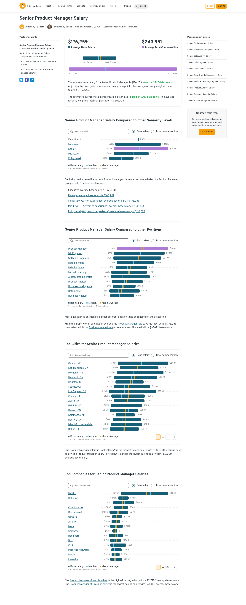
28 (167, 567)
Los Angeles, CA (77, 391)
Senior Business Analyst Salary (201, 43)
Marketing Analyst (78, 272)
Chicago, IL (74, 396)
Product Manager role (130, 323)
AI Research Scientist (80, 277)
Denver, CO (74, 410)
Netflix (72, 493)
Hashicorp (74, 536)
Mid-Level (73, 153)
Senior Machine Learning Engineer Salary (206, 81)
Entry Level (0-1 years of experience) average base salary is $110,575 (106, 211)
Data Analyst (75, 291)
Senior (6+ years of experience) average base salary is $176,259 (103, 201)
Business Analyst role (101, 327)
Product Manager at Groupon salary (90, 584)
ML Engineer (75, 253)
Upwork (72, 517)
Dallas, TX (73, 429)
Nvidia (71, 554)
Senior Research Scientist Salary (202, 94)
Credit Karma (75, 507)
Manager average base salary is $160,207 (91, 195)
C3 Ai (71, 545)
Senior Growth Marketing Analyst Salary (205, 75)
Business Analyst (77, 296)
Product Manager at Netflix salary (88, 580)
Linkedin (73, 559)
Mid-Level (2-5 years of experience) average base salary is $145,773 (106, 206)
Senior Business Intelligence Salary (203, 50)
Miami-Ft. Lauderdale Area (83, 424)
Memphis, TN (75, 372)
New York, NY (75, 377)
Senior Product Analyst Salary (200, 88)
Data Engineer (76, 267)
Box (70, 540)
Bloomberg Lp (76, 512)
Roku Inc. (73, 498)
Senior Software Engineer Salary (202, 100)
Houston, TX (75, 382)
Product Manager (78, 249)
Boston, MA (74, 419)
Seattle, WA (74, 387)
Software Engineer (78, 258)
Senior (71, 149)
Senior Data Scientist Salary (200, 69)
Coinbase (73, 531)
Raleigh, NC (74, 405)
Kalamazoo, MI (76, 415)
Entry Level (74, 158)
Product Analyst (77, 281)
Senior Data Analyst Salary (199, 56)
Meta (71, 526)
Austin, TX (74, 401)
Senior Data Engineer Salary (200, 62)
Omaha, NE (74, 363)
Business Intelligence (80, 286)
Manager (73, 144)
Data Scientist (76, 263)
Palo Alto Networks (79, 550)
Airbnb (72, 521)
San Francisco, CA (78, 368)
